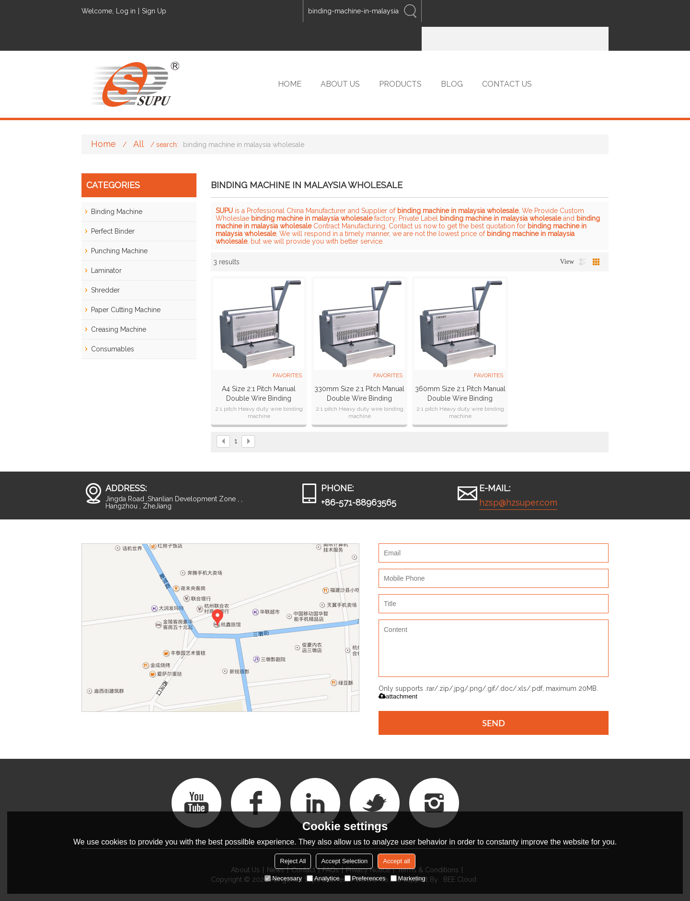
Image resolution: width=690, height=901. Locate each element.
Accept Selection (344, 861)
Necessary (282, 878)
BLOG (452, 84)
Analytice (323, 878)
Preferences (365, 878)
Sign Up (154, 11)
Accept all (396, 861)
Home (103, 144)
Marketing (408, 878)
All (138, 144)
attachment (398, 696)
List (582, 262)
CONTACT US (507, 84)
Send (493, 723)
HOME (289, 84)
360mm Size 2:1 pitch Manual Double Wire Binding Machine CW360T (460, 394)
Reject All (293, 861)
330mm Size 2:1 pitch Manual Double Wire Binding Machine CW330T (359, 394)
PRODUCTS (400, 84)
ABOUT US (340, 84)
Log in (126, 11)
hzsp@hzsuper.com (518, 502)
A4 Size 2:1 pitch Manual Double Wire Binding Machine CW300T (259, 394)
